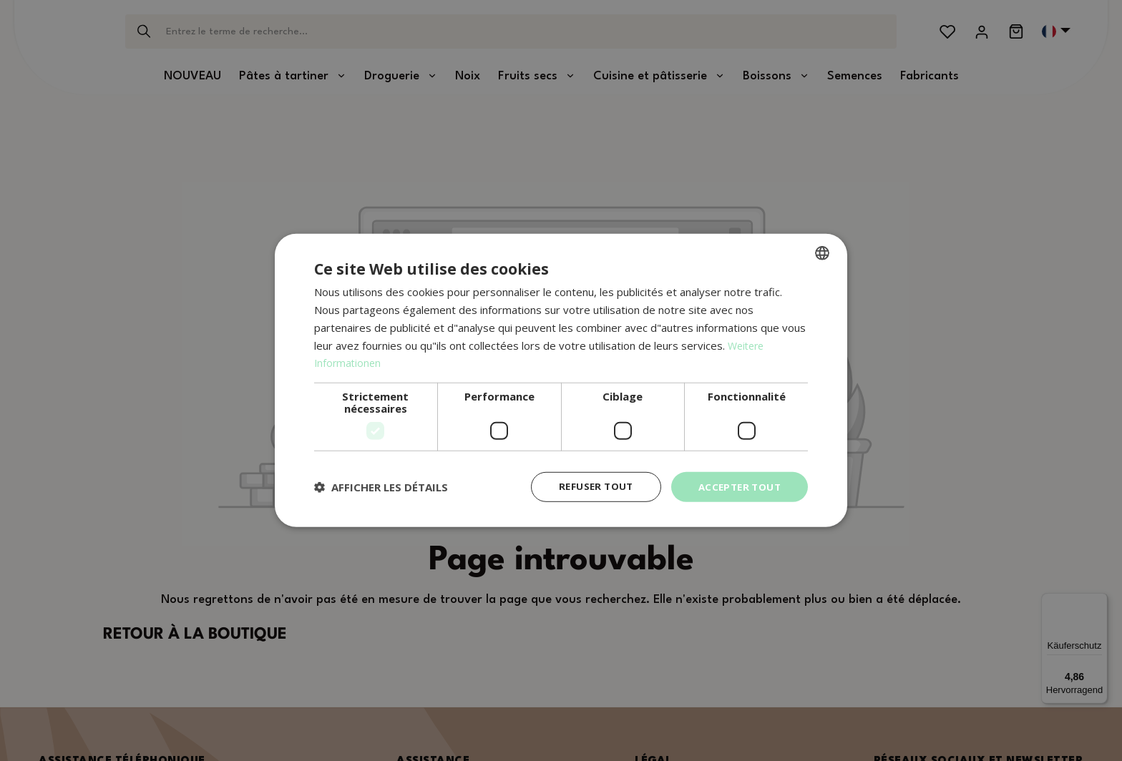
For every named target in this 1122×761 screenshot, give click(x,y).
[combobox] (822, 252)
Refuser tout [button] (589, 487)
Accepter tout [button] (737, 487)
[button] (381, 487)
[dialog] (561, 381)
